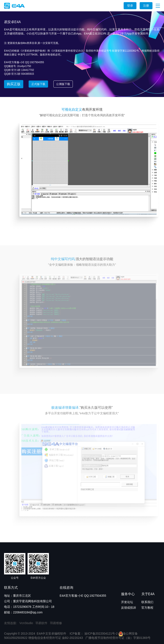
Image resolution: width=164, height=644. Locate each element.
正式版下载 (38, 84)
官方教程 (147, 607)
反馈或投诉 (128, 607)
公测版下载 (63, 84)
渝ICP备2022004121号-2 (100, 633)
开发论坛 (127, 602)
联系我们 (147, 602)
